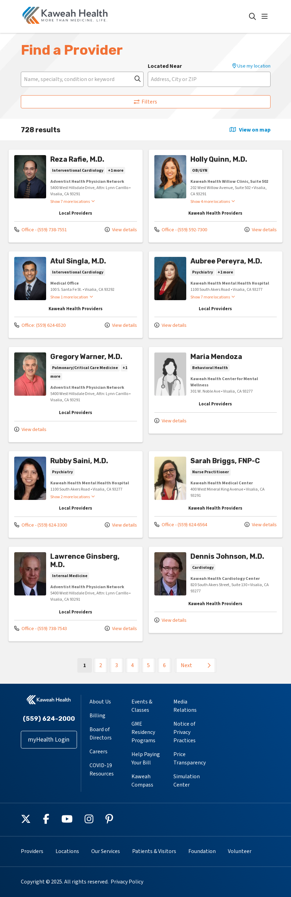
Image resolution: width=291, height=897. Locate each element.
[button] (266, 16)
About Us (100, 702)
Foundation (202, 851)
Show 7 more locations (70, 201)
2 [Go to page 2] (100, 665)
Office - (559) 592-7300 (180, 229)
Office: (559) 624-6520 (40, 325)
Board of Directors (100, 734)
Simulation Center (186, 781)
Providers (32, 851)
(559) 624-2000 (49, 719)
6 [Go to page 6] (164, 665)
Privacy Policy (127, 882)
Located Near (165, 66)
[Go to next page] (195, 665)
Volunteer (239, 851)
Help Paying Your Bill (145, 758)
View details (121, 229)
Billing (97, 715)
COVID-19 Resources (101, 770)
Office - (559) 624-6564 (180, 524)
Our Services (105, 851)
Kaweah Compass (142, 781)
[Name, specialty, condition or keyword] (82, 79)
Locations (67, 851)
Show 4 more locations (210, 201)
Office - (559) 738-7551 (40, 229)
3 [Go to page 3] (116, 665)
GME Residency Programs (143, 732)
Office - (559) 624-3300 (40, 525)
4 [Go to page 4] (132, 665)
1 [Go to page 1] (87, 665)
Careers (98, 751)
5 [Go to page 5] (148, 665)
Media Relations (185, 706)
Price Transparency (189, 758)
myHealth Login (48, 739)
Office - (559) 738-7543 (40, 628)
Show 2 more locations (70, 497)
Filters (145, 102)
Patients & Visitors (154, 851)
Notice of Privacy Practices (184, 732)
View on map (250, 130)
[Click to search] (252, 16)
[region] (145, 412)
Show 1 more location (69, 297)
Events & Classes (141, 706)
